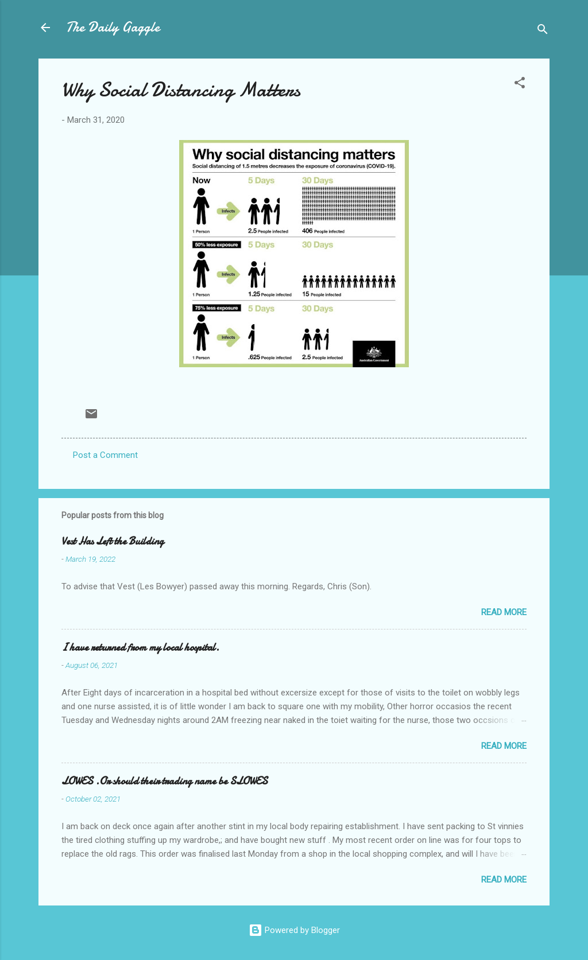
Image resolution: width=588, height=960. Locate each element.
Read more (504, 612)
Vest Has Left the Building (112, 541)
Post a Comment (105, 455)
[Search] (543, 31)
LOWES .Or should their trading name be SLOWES (164, 781)
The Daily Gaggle (113, 27)
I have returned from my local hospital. (140, 647)
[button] (520, 85)
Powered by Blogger (294, 930)
